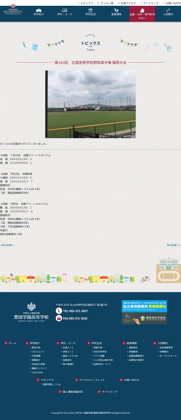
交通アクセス (128, 3)
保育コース (68, 351)
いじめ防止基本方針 (103, 359)
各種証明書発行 (136, 355)
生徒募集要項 (166, 347)
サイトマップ (150, 3)
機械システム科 (70, 355)
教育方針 (36, 347)
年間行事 (98, 347)
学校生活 (90, 12)
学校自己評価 (38, 364)
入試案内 (168, 12)
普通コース (68, 347)
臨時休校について (102, 364)
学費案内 (164, 351)
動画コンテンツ (39, 368)
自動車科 (67, 359)
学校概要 (36, 355)
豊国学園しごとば (51, 384)
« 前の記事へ (7, 245)
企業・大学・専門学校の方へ (142, 14)
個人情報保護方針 (73, 391)
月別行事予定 (100, 351)
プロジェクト (38, 351)
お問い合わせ (173, 3)
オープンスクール (168, 355)
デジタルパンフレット (92, 380)
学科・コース (64, 12)
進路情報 (116, 12)
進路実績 (133, 347)
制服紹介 (36, 359)
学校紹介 (39, 12)
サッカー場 (107, 3)
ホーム (12, 343)
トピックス (87, 3)
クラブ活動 (99, 355)
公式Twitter (37, 372)
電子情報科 (68, 364)
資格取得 (133, 351)
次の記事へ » (174, 245)
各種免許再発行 (136, 359)
